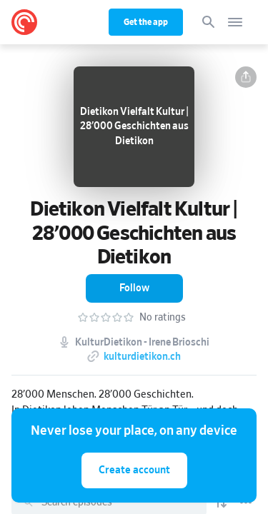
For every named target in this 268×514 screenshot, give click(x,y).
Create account (134, 470)
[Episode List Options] (246, 502)
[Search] (208, 22)
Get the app (146, 22)
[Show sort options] (221, 502)
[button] (246, 77)
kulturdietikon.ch (142, 357)
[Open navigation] (235, 22)
